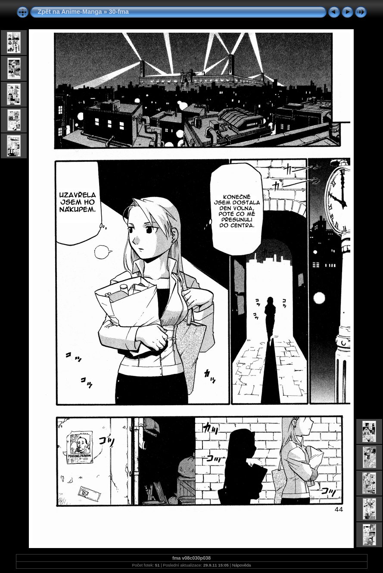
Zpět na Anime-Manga (70, 11)
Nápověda (241, 565)
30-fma (118, 11)
